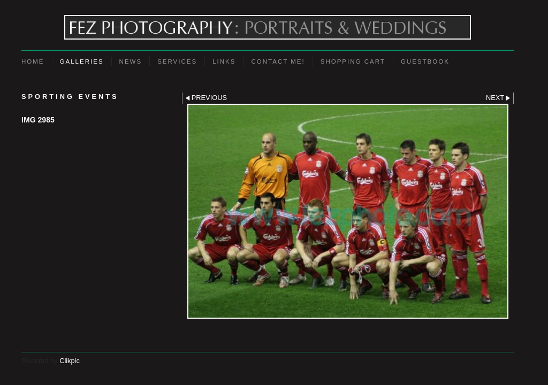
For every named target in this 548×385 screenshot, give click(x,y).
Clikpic (69, 361)
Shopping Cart (353, 61)
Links (223, 61)
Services (177, 61)
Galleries (82, 61)
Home (32, 61)
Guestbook (425, 61)
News (130, 61)
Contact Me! (278, 61)
